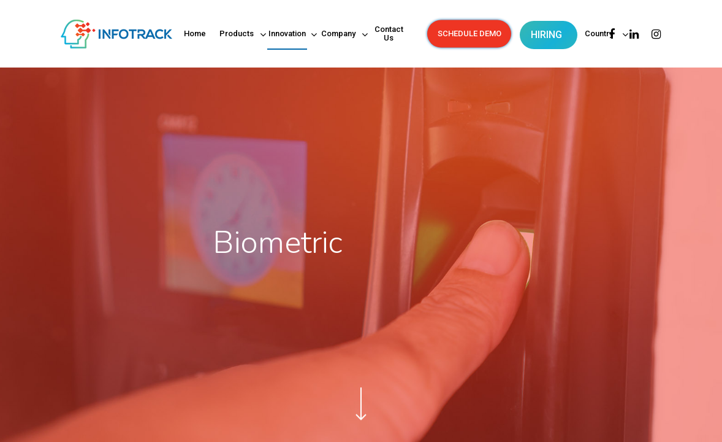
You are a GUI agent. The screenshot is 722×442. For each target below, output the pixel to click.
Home (195, 33)
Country (600, 35)
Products (237, 35)
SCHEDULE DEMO (469, 33)
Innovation (287, 35)
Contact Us (388, 33)
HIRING (546, 35)
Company (339, 35)
